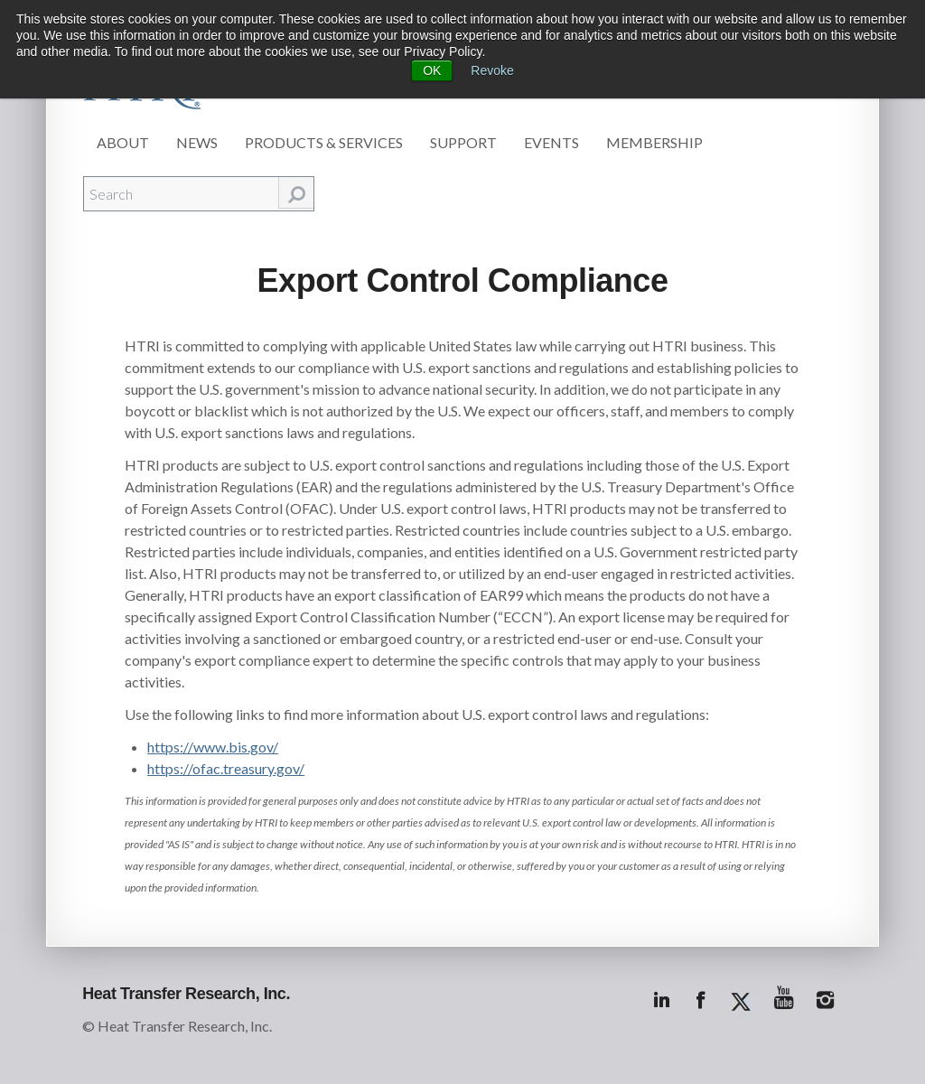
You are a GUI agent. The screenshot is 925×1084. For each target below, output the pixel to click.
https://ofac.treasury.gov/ (225, 768)
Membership (654, 142)
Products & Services (324, 142)
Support (463, 142)
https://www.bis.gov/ (212, 746)
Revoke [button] (492, 70)
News (197, 142)
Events (551, 142)
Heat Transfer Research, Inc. (186, 994)
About (123, 142)
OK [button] (432, 70)
